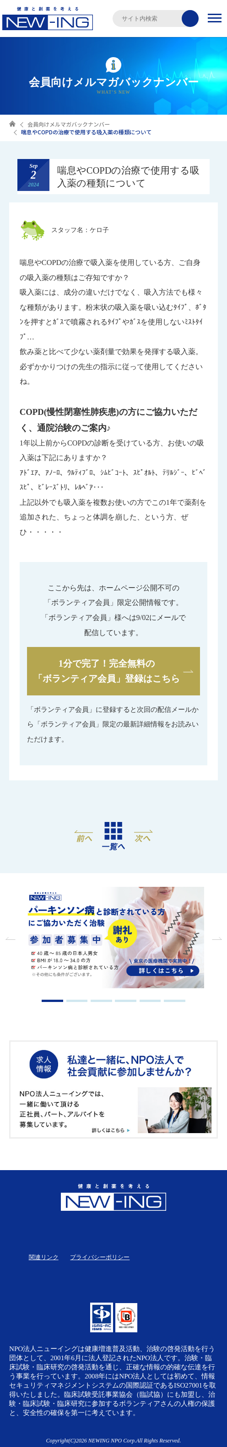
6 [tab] (174, 1001)
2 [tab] (77, 1001)
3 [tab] (101, 1001)
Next (215, 938)
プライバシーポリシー (100, 1257)
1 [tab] (52, 1001)
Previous (11, 938)
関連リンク (44, 1257)
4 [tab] (125, 1001)
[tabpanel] (113, 939)
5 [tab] (150, 1001)
